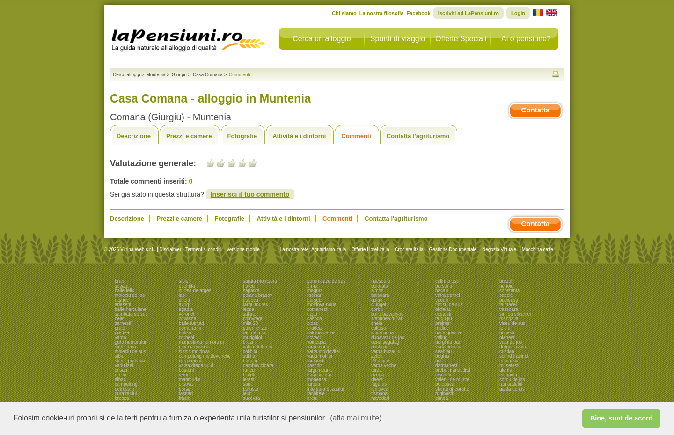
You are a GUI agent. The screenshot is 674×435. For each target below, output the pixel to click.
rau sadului (510, 384)
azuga (377, 374)
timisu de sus (448, 304)
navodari (380, 398)
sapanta (251, 290)
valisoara (508, 309)
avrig (184, 304)
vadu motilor (319, 356)
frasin (184, 398)
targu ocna (318, 346)
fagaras (379, 384)
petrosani (124, 388)
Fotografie (242, 136)
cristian (506, 351)
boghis (442, 356)
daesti (377, 379)
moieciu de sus (130, 351)
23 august (381, 360)
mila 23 (250, 323)
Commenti (356, 136)
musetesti (509, 365)
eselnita (187, 285)
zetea (376, 356)
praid (120, 328)
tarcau (313, 384)
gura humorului (130, 342)
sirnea (441, 398)
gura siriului (319, 374)
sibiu (120, 356)
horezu (250, 360)
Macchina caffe (537, 249)
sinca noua (382, 332)
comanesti (318, 309)
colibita (250, 351)
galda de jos (512, 388)
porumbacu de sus (326, 281)
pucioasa (508, 299)
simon (377, 290)
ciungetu (380, 304)
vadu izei (124, 365)
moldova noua (322, 304)
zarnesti (123, 323)
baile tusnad (191, 323)
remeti (185, 374)
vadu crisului (448, 346)
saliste (249, 314)
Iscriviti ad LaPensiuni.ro (468, 13)
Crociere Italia (409, 249)
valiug (441, 337)
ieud (247, 393)
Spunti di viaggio (397, 39)
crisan (121, 370)
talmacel (508, 304)
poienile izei (255, 328)
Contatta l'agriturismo (418, 136)
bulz (439, 360)
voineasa (316, 342)
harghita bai (447, 342)
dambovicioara (258, 365)
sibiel (184, 281)
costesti (443, 314)
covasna (187, 318)
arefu (312, 398)
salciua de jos (321, 332)
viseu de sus (512, 323)
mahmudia (190, 379)
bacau (441, 290)
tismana (379, 393)
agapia (186, 309)
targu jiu (443, 318)
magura (315, 290)
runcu (249, 370)
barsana (443, 285)
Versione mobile (242, 249)
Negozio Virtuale (499, 249)
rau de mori (255, 332)
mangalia (509, 318)
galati (376, 299)
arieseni (123, 304)
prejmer (443, 323)
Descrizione (134, 136)
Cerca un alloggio (322, 39)
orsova (186, 384)
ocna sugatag (385, 342)
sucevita (251, 398)
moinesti (315, 360)
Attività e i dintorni (299, 136)
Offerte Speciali (460, 39)
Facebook (418, 13)
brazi (248, 342)
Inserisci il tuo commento (250, 194)
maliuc (442, 328)
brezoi (505, 281)
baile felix (124, 290)
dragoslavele (512, 346)
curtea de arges (195, 290)
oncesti (506, 332)
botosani (252, 388)
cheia (184, 299)
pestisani (380, 346)
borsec (314, 299)
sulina (249, 356)
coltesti (378, 328)
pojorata (379, 285)
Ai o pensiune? (526, 39)
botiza (185, 332)
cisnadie (444, 374)
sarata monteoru (260, 281)
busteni (186, 370)
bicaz (312, 323)
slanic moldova (194, 351)
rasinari (314, 295)
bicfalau (443, 309)
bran (119, 281)
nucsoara (380, 281)
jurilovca (379, 388)
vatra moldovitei (323, 351)
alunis (505, 370)
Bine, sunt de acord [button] (621, 418)
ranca (120, 374)
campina (508, 374)
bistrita (249, 374)
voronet (186, 314)
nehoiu (506, 285)
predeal (122, 332)
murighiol (252, 337)
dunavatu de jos (387, 337)
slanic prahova (130, 360)
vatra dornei (447, 295)
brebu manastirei (452, 370)
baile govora (448, 332)
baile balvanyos (387, 314)
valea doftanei (257, 346)
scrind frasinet (513, 356)
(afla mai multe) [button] (355, 418)
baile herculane (131, 309)
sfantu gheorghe (452, 388)
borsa (184, 388)
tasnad (186, 393)
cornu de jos (512, 379)
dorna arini (190, 328)
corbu (377, 309)
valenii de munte (452, 379)
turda (376, 370)
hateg (249, 285)
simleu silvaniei (515, 314)
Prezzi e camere (189, 136)
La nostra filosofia (381, 13)
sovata (121, 285)
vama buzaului (386, 351)
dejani (313, 314)
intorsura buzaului (325, 388)
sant (247, 384)
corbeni (186, 337)
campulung (126, 384)
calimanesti (447, 281)
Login (518, 13)
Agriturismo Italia (328, 249)
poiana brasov (257, 295)
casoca (314, 318)
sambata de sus (131, 314)
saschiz (314, 365)
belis (120, 318)
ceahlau (443, 351)
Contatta (535, 110)
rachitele (316, 393)
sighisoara (125, 346)
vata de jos (510, 342)
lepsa (248, 309)
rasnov (122, 299)
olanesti (507, 337)
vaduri (441, 299)
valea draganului (196, 365)
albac (120, 379)
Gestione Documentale (453, 249)
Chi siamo (344, 13)
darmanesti (446, 365)
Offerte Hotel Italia (370, 249)
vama (120, 337)
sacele (506, 295)
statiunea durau (387, 318)
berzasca (444, 384)
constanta (509, 290)
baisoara (380, 295)
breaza (122, 398)
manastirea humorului (201, 342)
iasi (182, 295)
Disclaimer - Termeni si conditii (191, 249)
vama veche (383, 365)
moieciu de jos (130, 295)
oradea (314, 328)
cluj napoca (191, 360)
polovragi (252, 318)
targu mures (255, 304)
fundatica (509, 360)
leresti (249, 379)
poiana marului (194, 346)
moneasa (316, 379)
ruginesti (444, 393)
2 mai (312, 285)
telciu (504, 328)
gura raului (126, 393)
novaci (314, 337)
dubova (250, 299)
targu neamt (319, 370)
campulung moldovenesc (205, 356)
